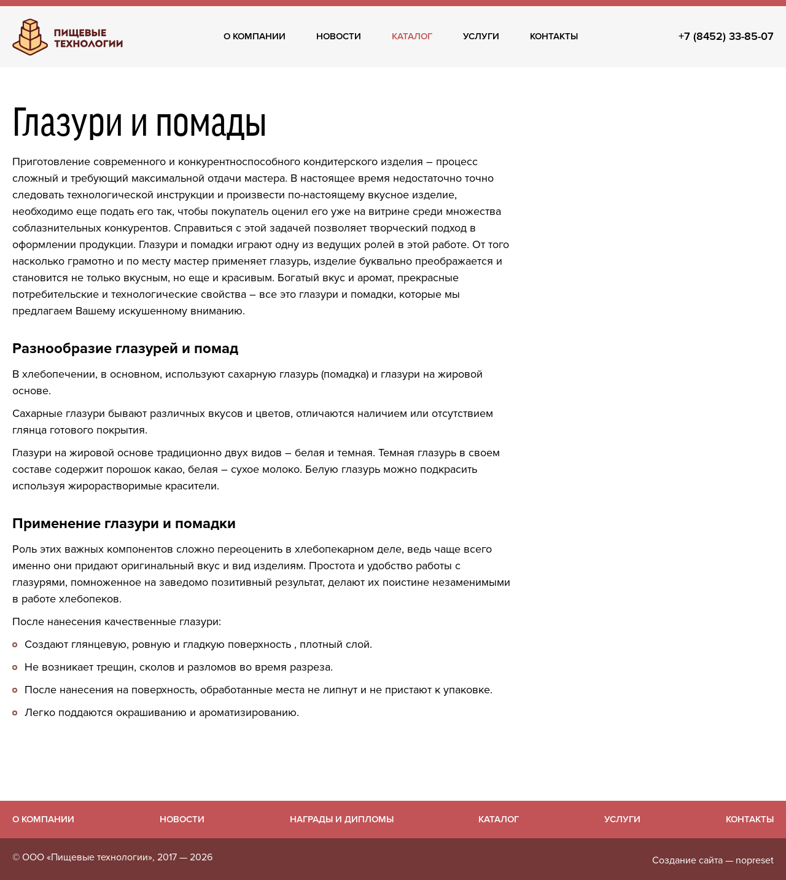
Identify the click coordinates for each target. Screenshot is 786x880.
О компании (255, 36)
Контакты (554, 36)
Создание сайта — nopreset (713, 860)
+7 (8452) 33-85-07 (726, 36)
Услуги (481, 36)
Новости (338, 36)
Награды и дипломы (342, 819)
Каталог (412, 36)
